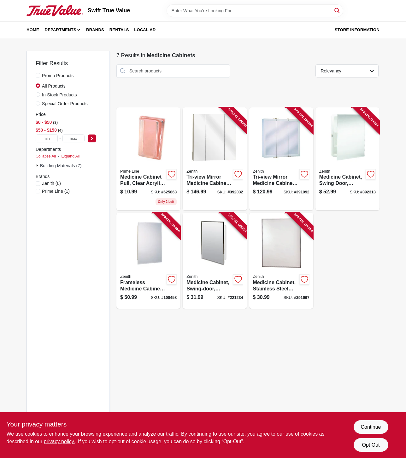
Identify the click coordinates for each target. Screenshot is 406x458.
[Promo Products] (38, 75)
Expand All (70, 156)
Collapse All (46, 156)
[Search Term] (255, 10)
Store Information (357, 29)
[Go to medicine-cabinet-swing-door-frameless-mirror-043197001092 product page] (347, 159)
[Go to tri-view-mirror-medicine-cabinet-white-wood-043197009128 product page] (281, 159)
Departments (60, 29)
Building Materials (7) (61, 165)
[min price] (47, 138)
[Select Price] (92, 138)
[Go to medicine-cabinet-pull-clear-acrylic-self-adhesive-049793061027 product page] (148, 159)
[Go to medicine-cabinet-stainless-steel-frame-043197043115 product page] (281, 261)
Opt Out (371, 445)
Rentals (119, 29)
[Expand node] (38, 165)
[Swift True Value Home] (54, 10)
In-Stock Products (59, 94)
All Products (54, 86)
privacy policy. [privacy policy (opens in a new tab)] (59, 441)
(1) (56, 191)
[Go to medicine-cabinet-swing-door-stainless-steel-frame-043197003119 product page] (215, 261)
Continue (371, 427)
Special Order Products (65, 103)
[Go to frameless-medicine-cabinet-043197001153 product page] (148, 261)
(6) (51, 183)
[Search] (337, 10)
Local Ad (145, 29)
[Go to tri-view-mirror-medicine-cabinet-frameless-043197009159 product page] (215, 159)
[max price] (73, 138)
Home (32, 29)
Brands (95, 29)
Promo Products (58, 75)
